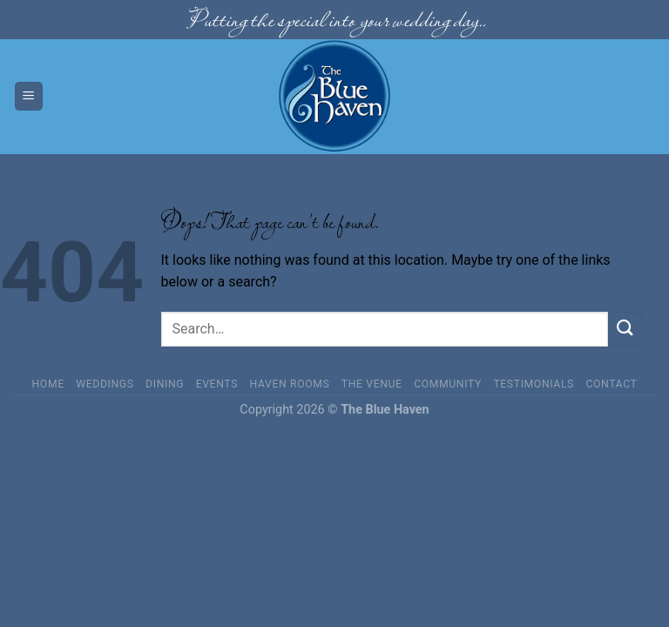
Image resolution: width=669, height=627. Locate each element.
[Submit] (625, 329)
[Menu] (29, 96)
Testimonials (533, 384)
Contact (611, 384)
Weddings (104, 384)
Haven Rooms (290, 384)
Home (48, 384)
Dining (164, 384)
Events (217, 384)
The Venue (371, 384)
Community (448, 384)
